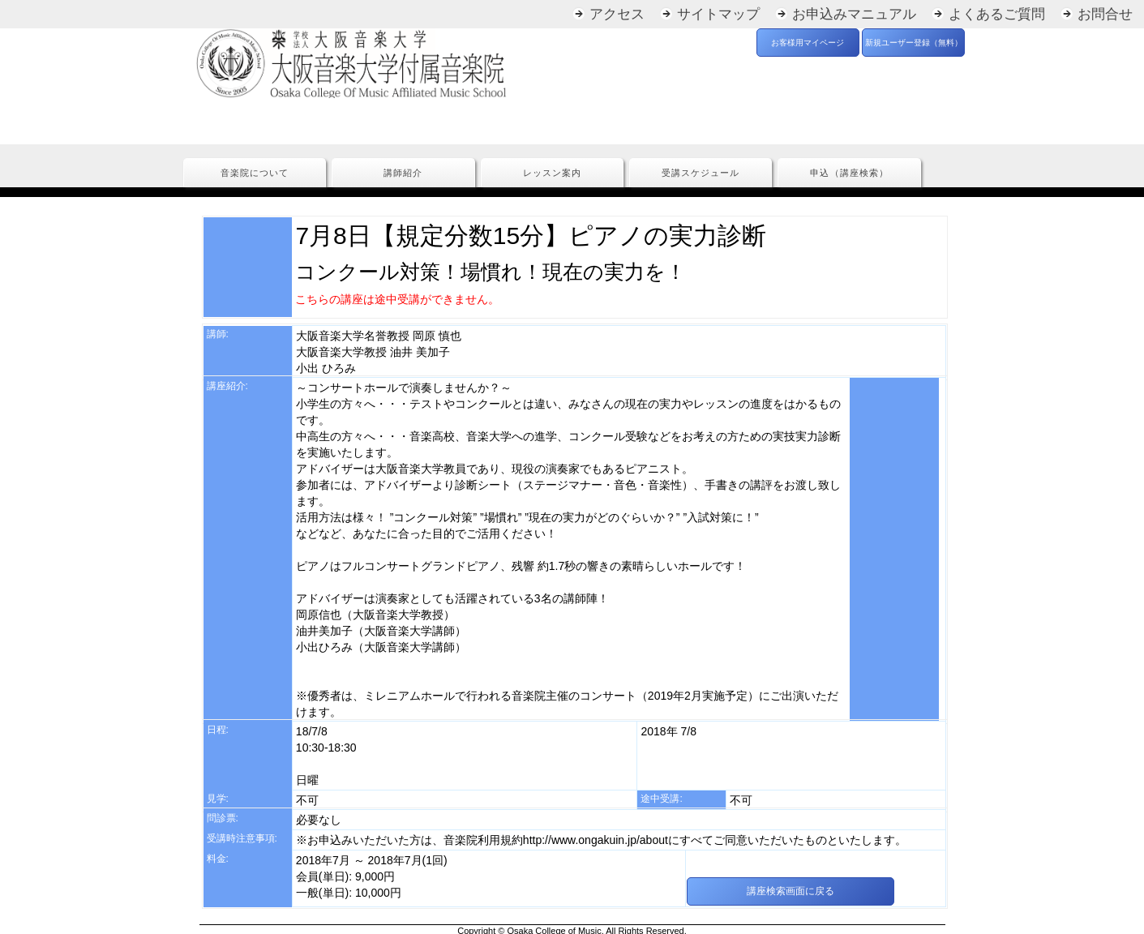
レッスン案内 (552, 173)
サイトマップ (718, 14)
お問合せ (1105, 14)
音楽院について (255, 173)
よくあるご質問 (997, 14)
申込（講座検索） (849, 173)
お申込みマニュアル (854, 14)
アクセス (617, 14)
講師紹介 (402, 173)
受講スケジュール (700, 173)
